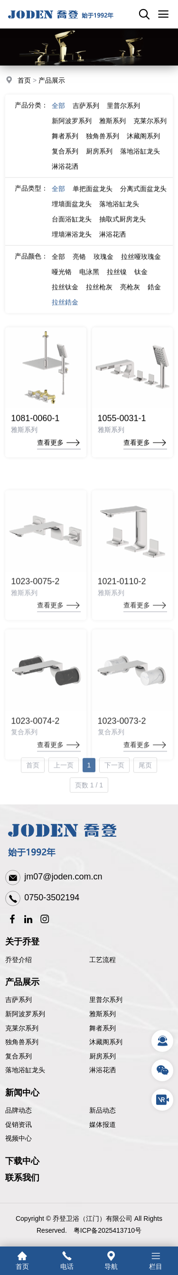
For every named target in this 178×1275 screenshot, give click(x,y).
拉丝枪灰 (99, 295)
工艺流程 (102, 959)
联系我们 (22, 1177)
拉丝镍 (117, 280)
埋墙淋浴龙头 (72, 242)
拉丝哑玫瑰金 (141, 265)
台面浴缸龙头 (72, 227)
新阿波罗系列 (72, 129)
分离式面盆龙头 (143, 197)
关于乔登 (22, 941)
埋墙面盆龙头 (72, 212)
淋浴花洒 (65, 175)
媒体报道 (102, 1124)
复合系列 (65, 159)
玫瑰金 (103, 265)
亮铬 (79, 265)
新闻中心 (22, 1092)
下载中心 (22, 1161)
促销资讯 (18, 1124)
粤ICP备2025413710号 (107, 1230)
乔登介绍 (18, 959)
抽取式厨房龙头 (122, 227)
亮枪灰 (130, 295)
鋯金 (154, 295)
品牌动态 (18, 1110)
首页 (24, 81)
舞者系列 (65, 144)
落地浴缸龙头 (140, 159)
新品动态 (102, 1110)
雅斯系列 (112, 129)
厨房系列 (99, 159)
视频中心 (18, 1138)
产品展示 (51, 81)
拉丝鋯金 (65, 310)
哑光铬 (62, 280)
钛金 (141, 280)
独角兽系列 (102, 144)
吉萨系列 (86, 114)
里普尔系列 (123, 114)
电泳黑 (89, 280)
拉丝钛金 (65, 295)
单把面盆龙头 (92, 197)
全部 (58, 114)
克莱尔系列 (150, 129)
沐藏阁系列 (143, 144)
